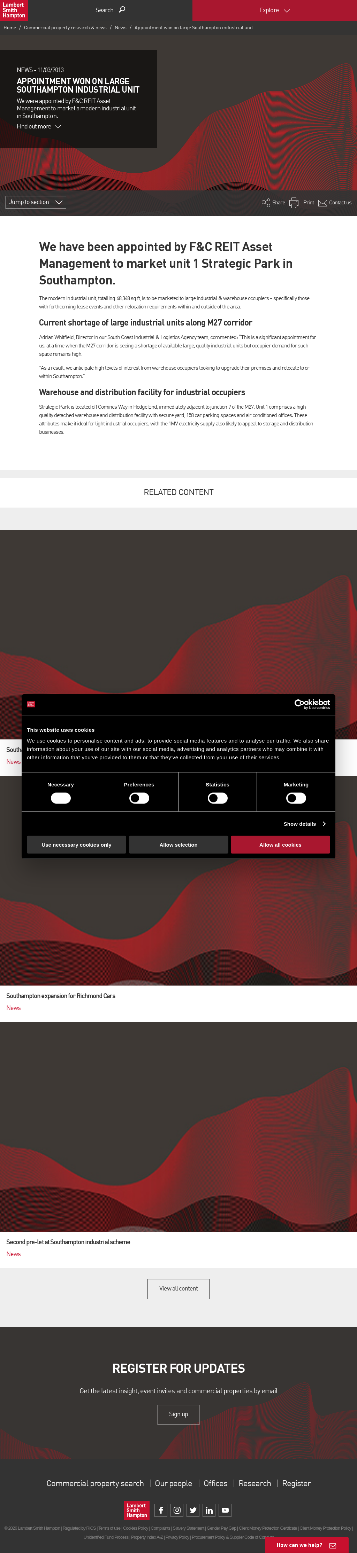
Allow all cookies (280, 845)
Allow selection (178, 845)
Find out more (39, 127)
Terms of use (109, 1528)
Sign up (178, 1414)
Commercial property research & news (65, 27)
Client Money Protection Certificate (268, 1528)
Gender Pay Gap (221, 1528)
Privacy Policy (177, 1537)
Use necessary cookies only (76, 845)
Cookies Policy (135, 1528)
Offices (215, 1484)
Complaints (160, 1528)
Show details (300, 823)
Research (254, 1484)
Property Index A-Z (147, 1537)
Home (9, 27)
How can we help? (299, 1544)
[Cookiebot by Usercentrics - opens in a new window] (299, 704)
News (121, 27)
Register (296, 1484)
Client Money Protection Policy (325, 1528)
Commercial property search (95, 1484)
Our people (173, 1484)
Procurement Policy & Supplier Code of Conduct (232, 1537)
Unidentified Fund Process (106, 1537)
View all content (178, 1289)
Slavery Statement (188, 1528)
